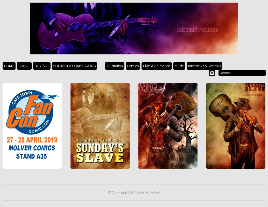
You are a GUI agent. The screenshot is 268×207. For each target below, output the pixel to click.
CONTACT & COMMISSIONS (74, 66)
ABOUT (24, 66)
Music (179, 66)
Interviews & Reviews (204, 66)
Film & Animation (156, 66)
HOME (9, 66)
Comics (133, 66)
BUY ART (41, 66)
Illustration (115, 66)
